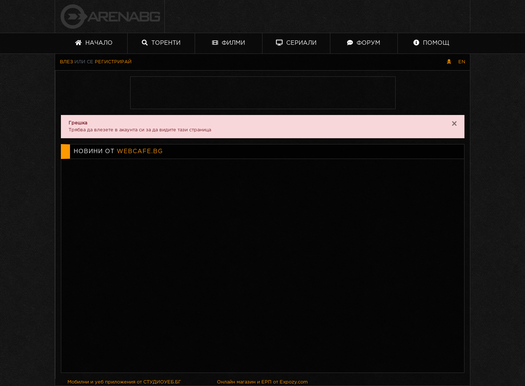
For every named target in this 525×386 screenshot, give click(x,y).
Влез (66, 62)
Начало (94, 43)
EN (461, 62)
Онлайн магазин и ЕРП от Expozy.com (262, 382)
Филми (228, 43)
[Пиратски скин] (449, 62)
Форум (363, 43)
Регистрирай (113, 62)
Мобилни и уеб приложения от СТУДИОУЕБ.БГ (124, 382)
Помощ (431, 43)
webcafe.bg (140, 151)
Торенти (161, 43)
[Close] (454, 124)
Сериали (296, 43)
